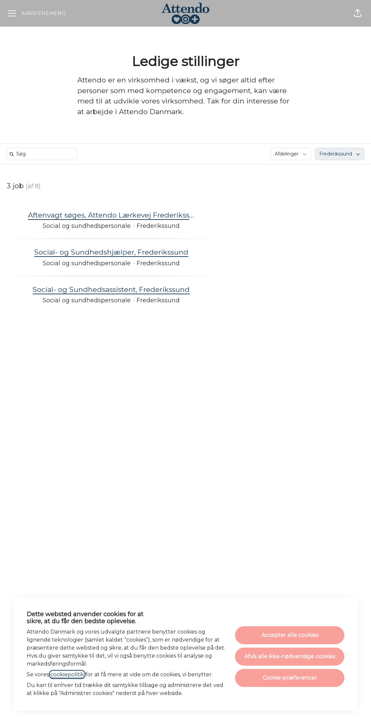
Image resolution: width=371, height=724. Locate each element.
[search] (43, 154)
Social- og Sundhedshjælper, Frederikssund (111, 252)
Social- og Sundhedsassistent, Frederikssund (111, 289)
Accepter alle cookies (289, 635)
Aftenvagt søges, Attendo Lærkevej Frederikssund (111, 215)
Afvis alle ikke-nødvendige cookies (289, 656)
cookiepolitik (67, 674)
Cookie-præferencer (290, 678)
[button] (357, 13)
